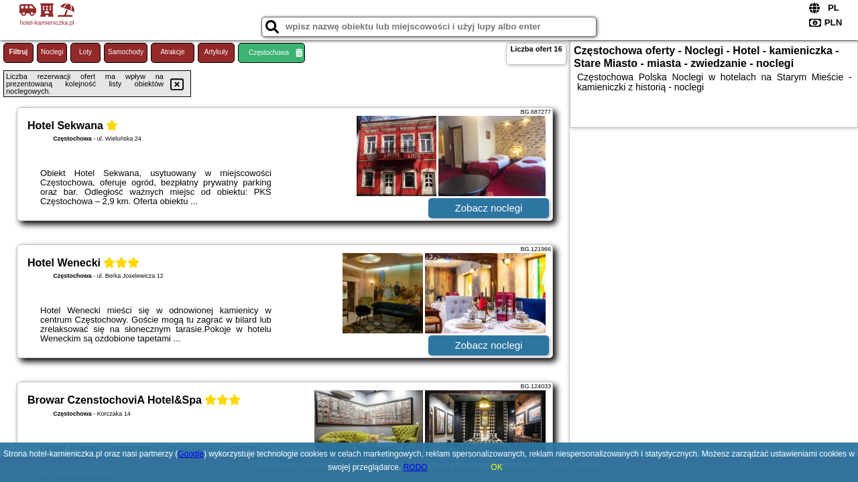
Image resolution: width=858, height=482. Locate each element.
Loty (85, 52)
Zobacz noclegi (489, 208)
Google (191, 454)
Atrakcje (172, 52)
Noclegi (52, 52)
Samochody (125, 52)
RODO (416, 467)
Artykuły (216, 52)
